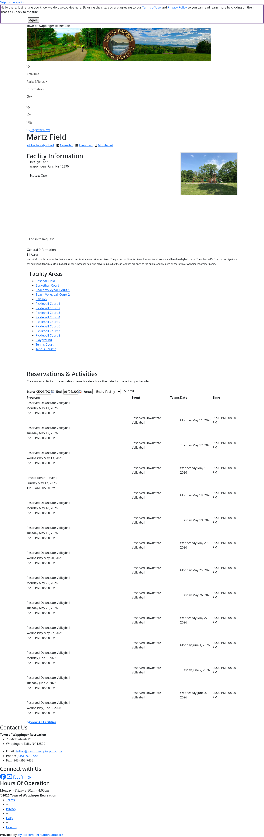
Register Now (40, 130)
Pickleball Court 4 (48, 317)
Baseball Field (45, 281)
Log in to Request (41, 239)
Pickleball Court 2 (48, 308)
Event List (86, 145)
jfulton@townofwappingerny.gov (38, 751)
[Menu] (29, 122)
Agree (33, 20)
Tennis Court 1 (46, 344)
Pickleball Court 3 (48, 313)
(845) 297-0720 (27, 756)
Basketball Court (47, 285)
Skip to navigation (12, 2)
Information (35, 89)
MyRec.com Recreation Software (40, 835)
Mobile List (105, 145)
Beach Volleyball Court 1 (53, 290)
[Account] (37, 97)
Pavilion (41, 299)
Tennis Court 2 (46, 349)
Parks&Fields (36, 81)
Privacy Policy (177, 7)
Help (9, 818)
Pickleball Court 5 (48, 322)
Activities (33, 74)
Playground (44, 340)
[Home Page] (37, 66)
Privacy (11, 809)
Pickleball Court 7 (48, 331)
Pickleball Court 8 (48, 335)
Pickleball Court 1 (48, 304)
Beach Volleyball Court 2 (53, 294)
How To (11, 827)
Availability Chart (40, 145)
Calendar (66, 145)
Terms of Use (151, 7)
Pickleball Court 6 (48, 326)
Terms (10, 800)
